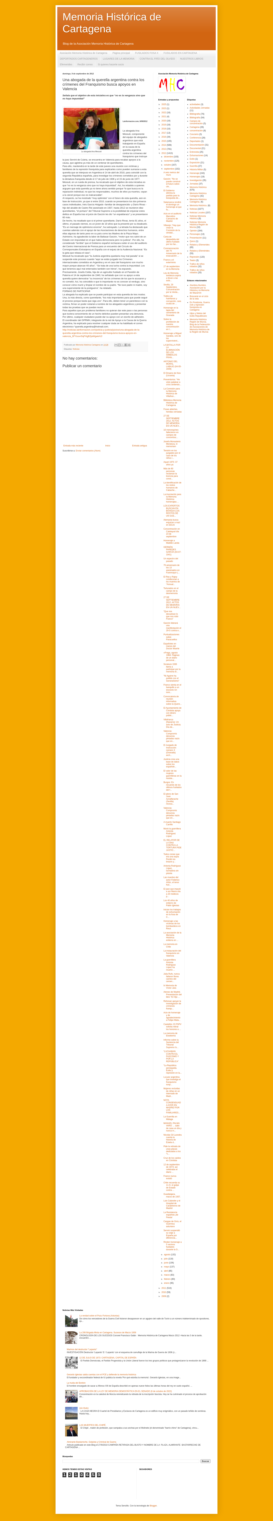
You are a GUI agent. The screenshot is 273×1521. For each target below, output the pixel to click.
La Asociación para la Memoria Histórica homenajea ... (172, 498)
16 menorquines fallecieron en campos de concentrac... (170, 434)
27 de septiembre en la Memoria (171, 267)
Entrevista (194, 152)
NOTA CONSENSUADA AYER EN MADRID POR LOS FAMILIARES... (172, 1106)
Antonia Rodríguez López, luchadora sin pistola (172, 870)
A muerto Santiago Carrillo (172, 823)
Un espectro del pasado (170, 559)
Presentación (196, 238)
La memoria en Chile (170, 945)
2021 (164, 116)
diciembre (169, 156)
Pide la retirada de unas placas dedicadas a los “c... (172, 1150)
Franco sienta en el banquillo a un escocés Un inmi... (172, 689)
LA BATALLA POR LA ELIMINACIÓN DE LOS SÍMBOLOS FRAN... (171, 351)
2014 (164, 145)
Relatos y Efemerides (200, 245)
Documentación (197, 145)
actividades (195, 104)
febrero (167, 1279)
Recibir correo (85, 64)
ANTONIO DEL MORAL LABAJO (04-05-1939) (172, 365)
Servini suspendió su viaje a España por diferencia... (171, 1234)
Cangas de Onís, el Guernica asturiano (172, 1224)
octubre (167, 165)
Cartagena (195, 127)
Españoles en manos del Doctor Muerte (171, 646)
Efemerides (66, 64)
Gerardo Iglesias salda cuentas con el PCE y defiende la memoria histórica (101, 1374)
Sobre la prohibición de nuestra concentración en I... (171, 324)
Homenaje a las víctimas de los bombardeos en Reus (172, 925)
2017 (164, 133)
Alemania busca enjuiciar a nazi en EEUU (171, 522)
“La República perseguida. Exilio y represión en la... (172, 1069)
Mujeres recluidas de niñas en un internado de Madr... (171, 1092)
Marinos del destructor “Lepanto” (82, 1349)
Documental (195, 148)
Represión (194, 257)
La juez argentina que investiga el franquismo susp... (172, 1081)
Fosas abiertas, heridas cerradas (172, 410)
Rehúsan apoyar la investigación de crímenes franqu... (172, 1005)
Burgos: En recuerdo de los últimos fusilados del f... (172, 786)
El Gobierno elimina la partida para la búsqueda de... (171, 194)
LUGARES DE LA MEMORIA (118, 58)
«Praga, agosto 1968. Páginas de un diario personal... (171, 656)
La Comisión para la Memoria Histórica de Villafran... (171, 392)
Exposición (195, 162)
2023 (164, 108)
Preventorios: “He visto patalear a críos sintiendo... (172, 382)
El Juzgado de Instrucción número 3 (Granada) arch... (170, 750)
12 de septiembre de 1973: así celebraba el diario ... (171, 1168)
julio (166, 1259)
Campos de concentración (196, 122)
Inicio (107, 445)
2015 (164, 141)
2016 (164, 137)
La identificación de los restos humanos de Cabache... (172, 486)
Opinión (193, 230)
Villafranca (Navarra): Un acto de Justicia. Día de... (172, 723)
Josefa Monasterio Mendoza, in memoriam (172, 444)
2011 (164, 1288)
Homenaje (194, 173)
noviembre (169, 161)
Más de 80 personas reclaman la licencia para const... (170, 473)
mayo (167, 1267)
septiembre (169, 169)
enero (167, 1283)
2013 (164, 149)
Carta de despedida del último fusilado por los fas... (171, 240)
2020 (164, 120)
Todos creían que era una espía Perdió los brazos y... (171, 858)
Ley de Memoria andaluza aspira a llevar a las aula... (172, 277)
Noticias (76, 349)
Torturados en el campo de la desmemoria (170, 591)
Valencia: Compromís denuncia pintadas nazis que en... (171, 736)
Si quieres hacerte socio (111, 64)
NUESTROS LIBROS (191, 58)
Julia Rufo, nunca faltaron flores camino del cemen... (171, 978)
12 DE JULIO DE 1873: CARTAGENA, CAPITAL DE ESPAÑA (107, 1358)
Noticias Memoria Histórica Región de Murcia (199, 224)
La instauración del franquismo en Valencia (172, 953)
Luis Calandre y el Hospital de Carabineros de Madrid (171, 1204)
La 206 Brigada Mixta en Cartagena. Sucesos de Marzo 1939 (107, 1332)
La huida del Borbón (76, 1383)
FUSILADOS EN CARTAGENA (180, 53)
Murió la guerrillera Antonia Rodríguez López (172, 832)
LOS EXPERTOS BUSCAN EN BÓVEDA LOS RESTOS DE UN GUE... (171, 511)
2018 (164, 128)
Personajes (195, 234)
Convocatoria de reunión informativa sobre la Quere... (172, 700)
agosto (167, 1254)
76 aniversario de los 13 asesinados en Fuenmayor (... (171, 569)
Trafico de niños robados (197, 265)
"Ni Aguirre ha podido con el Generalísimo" (171, 678)
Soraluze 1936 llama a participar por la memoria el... (172, 668)
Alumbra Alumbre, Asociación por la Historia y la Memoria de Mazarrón (199, 289)
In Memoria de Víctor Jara (170, 986)
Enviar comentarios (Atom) (88, 451)
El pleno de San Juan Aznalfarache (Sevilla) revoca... (170, 799)
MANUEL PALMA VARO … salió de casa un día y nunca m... (172, 1127)
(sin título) (84, 1408)
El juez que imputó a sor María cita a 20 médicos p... (172, 893)
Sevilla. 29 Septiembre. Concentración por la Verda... (171, 288)
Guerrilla (194, 166)
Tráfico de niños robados (197, 271)
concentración (196, 130)
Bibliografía (195, 117)
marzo (167, 1275)
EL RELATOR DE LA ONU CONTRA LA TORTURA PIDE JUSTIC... (172, 845)
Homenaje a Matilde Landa (171, 541)
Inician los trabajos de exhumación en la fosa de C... (172, 913)
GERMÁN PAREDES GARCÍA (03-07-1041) (172, 551)
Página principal (121, 53)
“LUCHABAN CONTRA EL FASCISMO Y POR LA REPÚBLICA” (171, 1056)
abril (166, 1271)
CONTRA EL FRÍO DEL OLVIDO (157, 58)
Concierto (194, 134)
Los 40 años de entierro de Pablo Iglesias (171, 903)
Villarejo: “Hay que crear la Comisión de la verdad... (172, 229)
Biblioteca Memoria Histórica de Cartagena (172, 402)
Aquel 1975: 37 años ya (170, 463)
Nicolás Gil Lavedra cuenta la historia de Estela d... (172, 1139)
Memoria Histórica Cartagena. (198, 200)
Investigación (196, 180)
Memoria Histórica (198, 187)
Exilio (192, 159)
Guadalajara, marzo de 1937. (172, 1195)
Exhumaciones (197, 155)
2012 (164, 153)
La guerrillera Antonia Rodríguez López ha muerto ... (169, 965)
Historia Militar (196, 169)
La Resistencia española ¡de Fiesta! (170, 1215)
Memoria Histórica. (198, 205)
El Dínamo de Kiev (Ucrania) (172, 374)
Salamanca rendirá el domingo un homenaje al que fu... (172, 206)
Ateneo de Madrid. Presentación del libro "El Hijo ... (172, 994)
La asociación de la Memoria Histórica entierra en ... (172, 936)
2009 (164, 1296)
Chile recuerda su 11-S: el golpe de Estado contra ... (171, 1186)
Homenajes (195, 176)
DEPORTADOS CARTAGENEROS (79, 58)
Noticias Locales (197, 212)
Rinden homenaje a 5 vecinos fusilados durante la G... (172, 1246)
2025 (164, 104)
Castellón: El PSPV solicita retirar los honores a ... (172, 1027)
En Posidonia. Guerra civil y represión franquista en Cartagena (200, 306)
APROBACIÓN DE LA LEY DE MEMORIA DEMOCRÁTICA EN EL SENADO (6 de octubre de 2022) (125, 1391)
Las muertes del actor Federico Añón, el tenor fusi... (171, 881)
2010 (164, 1292)
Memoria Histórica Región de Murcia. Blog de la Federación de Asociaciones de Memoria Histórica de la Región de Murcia (200, 325)
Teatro (193, 260)
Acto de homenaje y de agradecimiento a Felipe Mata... (172, 1016)
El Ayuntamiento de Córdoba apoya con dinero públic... (172, 712)
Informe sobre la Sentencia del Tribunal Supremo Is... (171, 1044)
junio (166, 1263)
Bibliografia (195, 114)
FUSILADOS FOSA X (146, 53)
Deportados (195, 141)
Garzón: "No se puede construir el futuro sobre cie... (172, 183)
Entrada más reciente (73, 445)
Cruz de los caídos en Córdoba (172, 1159)
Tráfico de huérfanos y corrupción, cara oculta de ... (172, 300)
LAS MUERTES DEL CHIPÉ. (92, 1425)
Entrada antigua (139, 445)
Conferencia (195, 138)
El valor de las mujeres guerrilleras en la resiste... (172, 775)
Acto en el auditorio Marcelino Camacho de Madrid (172, 217)
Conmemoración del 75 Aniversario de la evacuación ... (172, 252)
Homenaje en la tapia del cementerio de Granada (171, 311)
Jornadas (194, 184)
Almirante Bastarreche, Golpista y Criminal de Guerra (91, 1442)
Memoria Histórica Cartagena (198, 194)
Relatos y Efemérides (200, 251)
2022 (164, 112)
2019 (164, 124)
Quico (192, 241)
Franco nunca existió (169, 1177)
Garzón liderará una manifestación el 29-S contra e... (172, 627)
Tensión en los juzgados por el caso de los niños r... (171, 454)
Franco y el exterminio (169, 261)
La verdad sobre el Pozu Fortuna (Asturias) (99, 1315)
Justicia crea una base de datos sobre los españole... (171, 763)
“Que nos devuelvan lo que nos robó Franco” (170, 615)
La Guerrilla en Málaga (170, 1117)
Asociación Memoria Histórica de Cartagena (83, 53)
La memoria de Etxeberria (170, 1034)
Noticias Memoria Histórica (198, 217)
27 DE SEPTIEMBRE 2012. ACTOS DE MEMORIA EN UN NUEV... (172, 421)
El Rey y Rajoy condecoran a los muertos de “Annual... (171, 581)
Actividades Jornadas (200, 108)
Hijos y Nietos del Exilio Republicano (198, 314)
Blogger (153, 1505)
